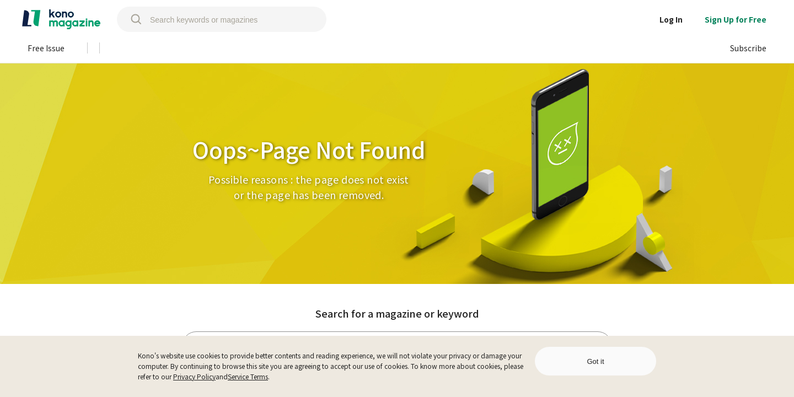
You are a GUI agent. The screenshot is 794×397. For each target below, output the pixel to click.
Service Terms (248, 376)
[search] (130, 19)
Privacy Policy (194, 376)
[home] (61, 19)
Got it (595, 361)
